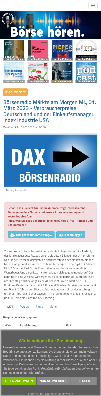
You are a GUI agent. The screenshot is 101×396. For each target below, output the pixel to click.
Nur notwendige (53, 381)
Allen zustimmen (19, 381)
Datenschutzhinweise (59, 394)
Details (84, 381)
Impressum (35, 394)
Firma (39, 306)
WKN (10, 306)
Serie (53, 306)
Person (24, 306)
